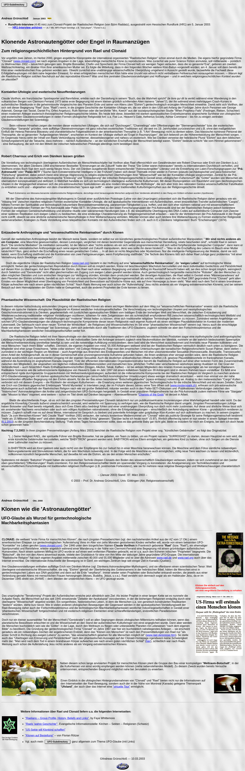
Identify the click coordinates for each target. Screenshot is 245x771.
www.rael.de (164, 557)
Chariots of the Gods (151, 394)
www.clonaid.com (24, 61)
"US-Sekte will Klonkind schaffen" (45, 729)
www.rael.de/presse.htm (160, 635)
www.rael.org (81, 263)
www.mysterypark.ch (183, 385)
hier (148, 641)
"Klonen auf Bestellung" (39, 735)
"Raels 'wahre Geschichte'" (41, 723)
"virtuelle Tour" (121, 686)
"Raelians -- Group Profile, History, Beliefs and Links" (57, 718)
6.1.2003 (7, 421)
